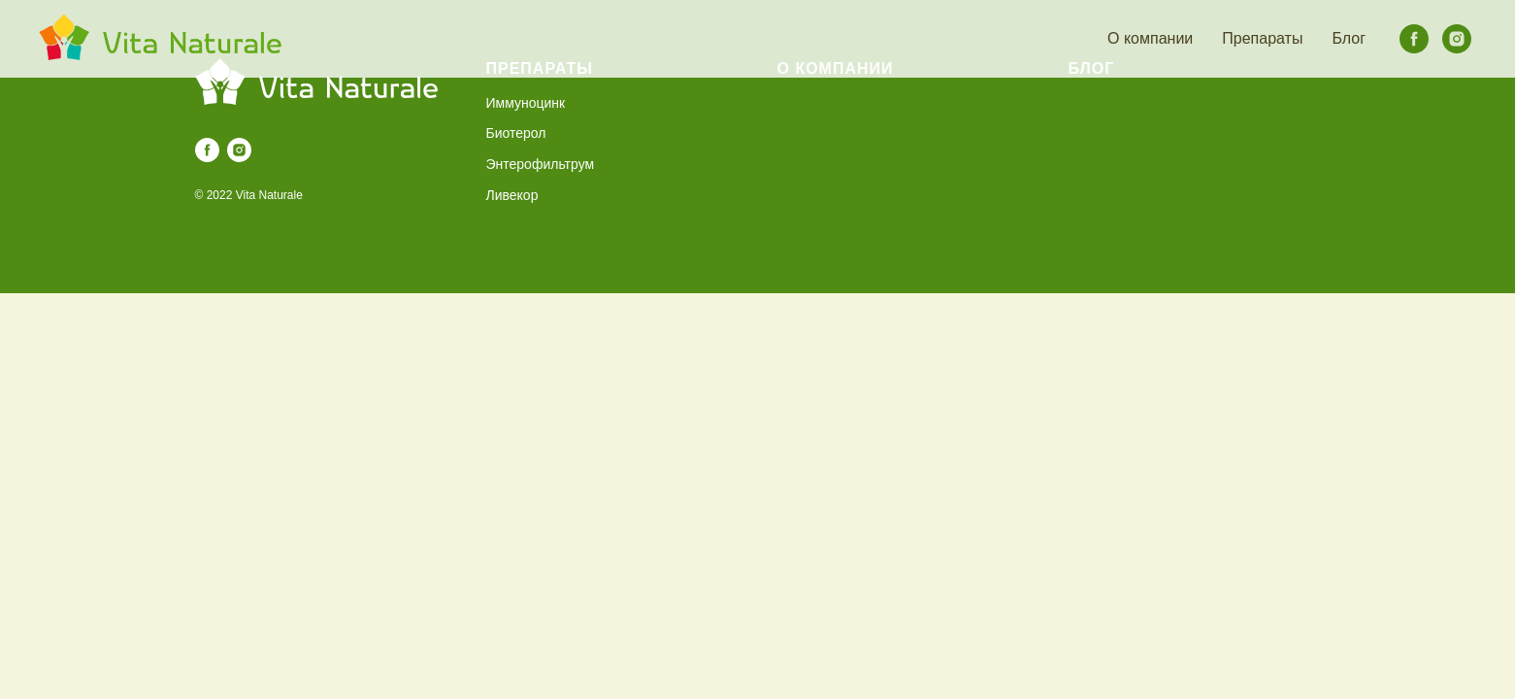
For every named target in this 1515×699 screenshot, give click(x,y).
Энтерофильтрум (540, 164)
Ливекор (512, 195)
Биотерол (516, 133)
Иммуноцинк (526, 103)
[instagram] (1456, 38)
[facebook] (1414, 38)
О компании (1150, 38)
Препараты (1262, 38)
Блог (1349, 38)
